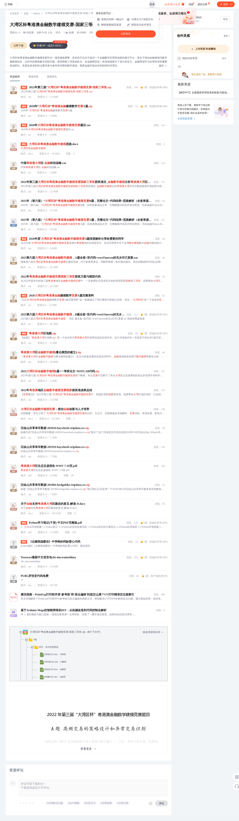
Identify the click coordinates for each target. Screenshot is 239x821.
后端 (26, 14)
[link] (14, 14)
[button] (163, 66)
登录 (152, 4)
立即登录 (126, 34)
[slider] (26, 803)
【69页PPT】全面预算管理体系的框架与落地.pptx (203, 93)
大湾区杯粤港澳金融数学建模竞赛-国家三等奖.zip (57, 25)
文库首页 (14, 14)
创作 (225, 4)
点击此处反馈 (186, 119)
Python (36, 14)
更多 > (227, 36)
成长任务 (203, 3)
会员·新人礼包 (174, 4)
